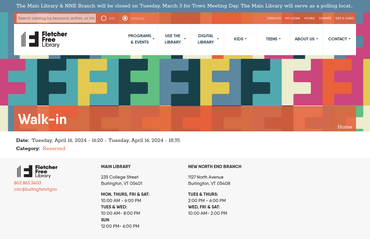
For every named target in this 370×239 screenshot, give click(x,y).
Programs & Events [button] (139, 39)
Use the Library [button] (173, 39)
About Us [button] (305, 38)
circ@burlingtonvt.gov (35, 189)
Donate (325, 18)
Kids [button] (238, 38)
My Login (292, 18)
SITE (112, 18)
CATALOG (137, 18)
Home (345, 127)
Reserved (54, 148)
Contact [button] (337, 38)
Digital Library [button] (206, 39)
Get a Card (344, 18)
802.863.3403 (27, 182)
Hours (309, 18)
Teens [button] (271, 38)
